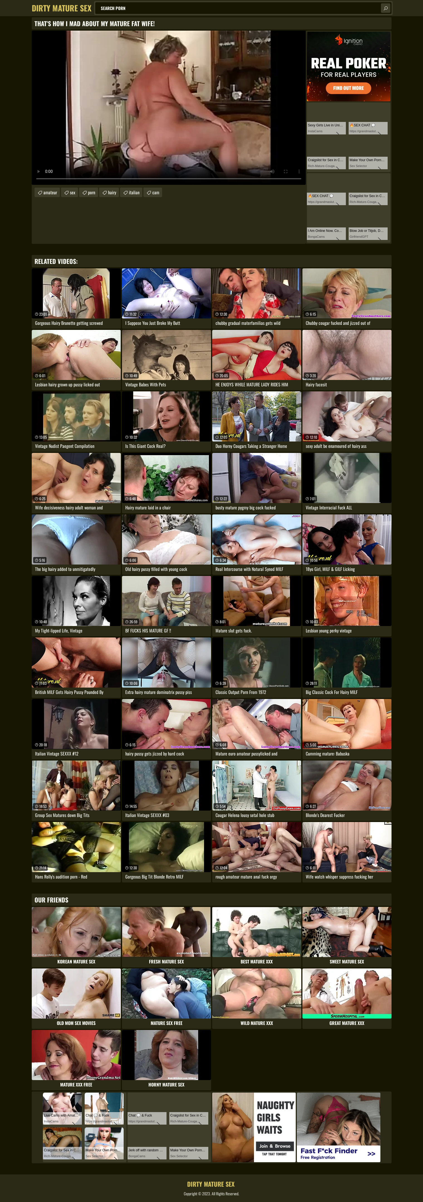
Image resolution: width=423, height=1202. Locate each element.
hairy (112, 192)
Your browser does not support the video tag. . (169, 108)
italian (134, 192)
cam (155, 192)
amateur (50, 192)
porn (91, 192)
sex (72, 192)
